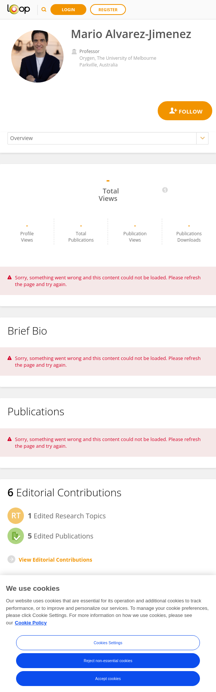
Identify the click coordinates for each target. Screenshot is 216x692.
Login (68, 9)
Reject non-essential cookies (108, 664)
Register (108, 9)
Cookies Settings (108, 646)
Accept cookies (108, 682)
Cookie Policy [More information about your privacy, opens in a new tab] (31, 626)
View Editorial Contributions (55, 559)
